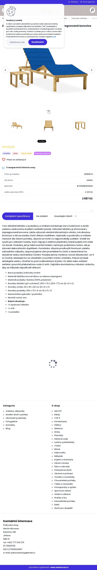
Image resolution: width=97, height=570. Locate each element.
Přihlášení (74, 2)
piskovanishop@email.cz (23, 552)
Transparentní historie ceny (18, 167)
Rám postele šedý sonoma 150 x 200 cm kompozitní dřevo (25, 374)
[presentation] (5, 70)
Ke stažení (42, 216)
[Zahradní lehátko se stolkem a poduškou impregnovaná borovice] (48, 70)
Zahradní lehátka (79, 18)
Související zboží (66, 216)
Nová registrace (89, 2)
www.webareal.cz (59, 567)
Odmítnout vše (17, 42)
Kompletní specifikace (17, 216)
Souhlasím (38, 42)
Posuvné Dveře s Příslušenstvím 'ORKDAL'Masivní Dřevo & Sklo (67, 374)
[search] (92, 10)
